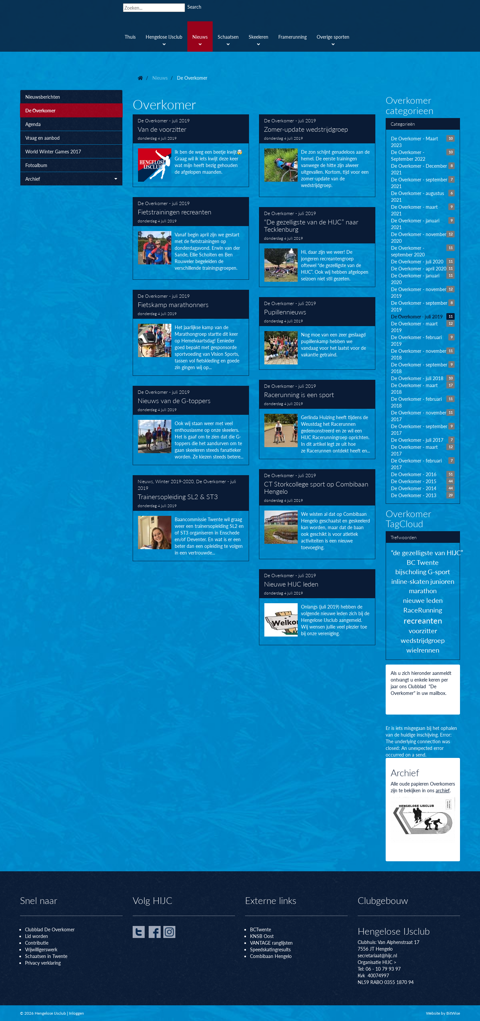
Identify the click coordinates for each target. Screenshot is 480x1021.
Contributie (36, 942)
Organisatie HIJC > (377, 962)
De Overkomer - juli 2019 (164, 120)
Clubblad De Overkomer (50, 929)
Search (194, 6)
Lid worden (36, 936)
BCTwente (260, 929)
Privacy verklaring (43, 962)
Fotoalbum (36, 165)
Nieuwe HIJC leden (317, 607)
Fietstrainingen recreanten (191, 238)
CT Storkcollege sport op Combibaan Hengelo (317, 514)
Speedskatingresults (270, 949)
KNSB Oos (261, 936)
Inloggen (76, 1013)
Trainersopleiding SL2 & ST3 (191, 518)
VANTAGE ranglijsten (271, 942)
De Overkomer (40, 110)
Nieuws (145, 481)
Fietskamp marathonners (191, 333)
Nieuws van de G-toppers (191, 425)
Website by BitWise (443, 1013)
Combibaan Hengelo (271, 956)
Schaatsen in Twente (46, 956)
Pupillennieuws (317, 333)
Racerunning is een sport (317, 419)
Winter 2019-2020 (174, 481)
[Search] (154, 7)
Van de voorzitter (191, 150)
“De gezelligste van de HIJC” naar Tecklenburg (317, 247)
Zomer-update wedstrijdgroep (317, 155)
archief (443, 790)
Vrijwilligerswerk (41, 949)
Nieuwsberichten (42, 96)
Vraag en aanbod (42, 137)
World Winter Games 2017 (53, 151)
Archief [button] (71, 178)
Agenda (33, 124)
